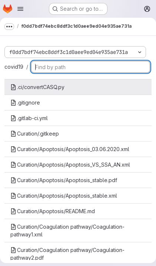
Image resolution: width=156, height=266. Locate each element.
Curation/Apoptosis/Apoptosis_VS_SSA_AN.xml (70, 164)
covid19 (13, 67)
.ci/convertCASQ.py (37, 87)
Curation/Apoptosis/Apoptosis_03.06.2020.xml (69, 149)
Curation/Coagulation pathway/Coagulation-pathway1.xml (67, 231)
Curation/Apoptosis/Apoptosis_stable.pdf (63, 180)
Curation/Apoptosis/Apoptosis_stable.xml (63, 195)
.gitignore (25, 102)
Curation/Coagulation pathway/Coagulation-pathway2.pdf (67, 254)
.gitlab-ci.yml (29, 118)
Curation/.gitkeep (34, 133)
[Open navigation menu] (20, 9)
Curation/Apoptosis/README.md (52, 211)
